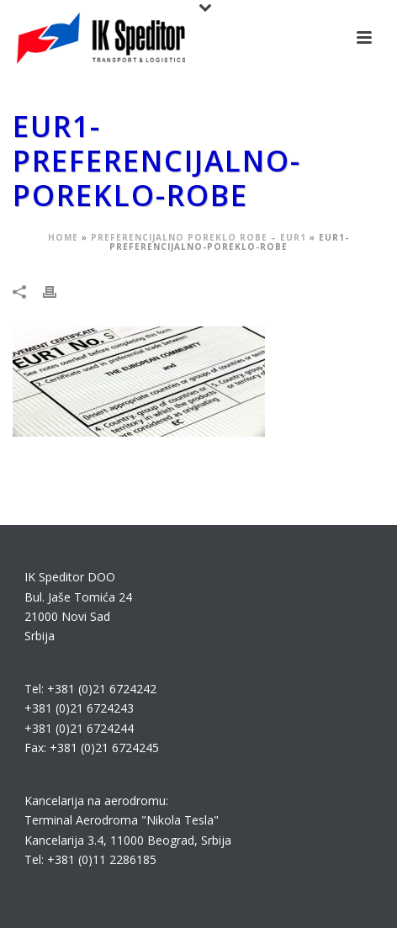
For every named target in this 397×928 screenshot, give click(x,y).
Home (63, 237)
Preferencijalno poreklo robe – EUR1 (198, 237)
